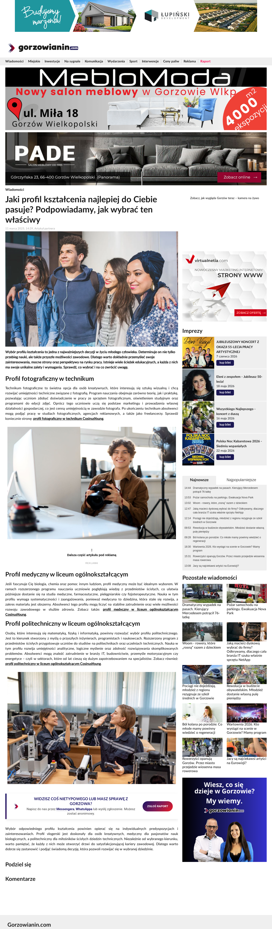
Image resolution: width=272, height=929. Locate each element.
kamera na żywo (248, 198)
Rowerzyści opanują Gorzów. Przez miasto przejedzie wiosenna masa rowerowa (228, 558)
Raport (205, 61)
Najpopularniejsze (241, 480)
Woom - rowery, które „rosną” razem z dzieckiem (220, 503)
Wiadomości (14, 61)
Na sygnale (72, 61)
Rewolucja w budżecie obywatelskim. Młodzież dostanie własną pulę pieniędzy (228, 529)
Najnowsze (199, 480)
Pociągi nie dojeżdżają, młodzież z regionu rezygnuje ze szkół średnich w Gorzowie (227, 520)
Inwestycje (52, 61)
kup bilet (225, 362)
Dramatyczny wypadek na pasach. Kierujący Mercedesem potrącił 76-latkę (225, 489)
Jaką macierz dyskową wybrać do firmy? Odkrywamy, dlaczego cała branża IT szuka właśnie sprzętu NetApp (228, 510)
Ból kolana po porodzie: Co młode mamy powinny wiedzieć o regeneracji (227, 539)
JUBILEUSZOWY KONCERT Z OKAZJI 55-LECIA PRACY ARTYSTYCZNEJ (237, 346)
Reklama (190, 61)
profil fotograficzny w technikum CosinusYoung (68, 418)
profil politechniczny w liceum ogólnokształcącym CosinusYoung (53, 664)
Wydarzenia (116, 61)
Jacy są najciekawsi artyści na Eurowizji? (216, 565)
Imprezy (192, 331)
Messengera (65, 809)
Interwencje (150, 61)
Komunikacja (94, 61)
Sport (133, 61)
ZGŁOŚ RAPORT (157, 806)
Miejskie (34, 61)
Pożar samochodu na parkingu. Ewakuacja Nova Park (223, 497)
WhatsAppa (84, 809)
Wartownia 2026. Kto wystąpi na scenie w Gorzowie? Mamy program (226, 548)
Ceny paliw (171, 61)
